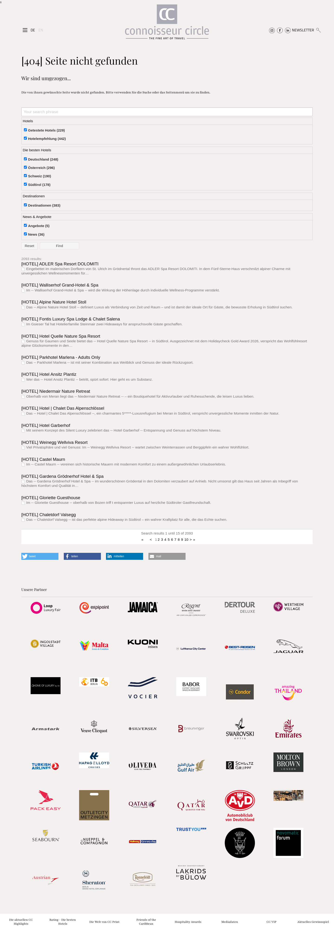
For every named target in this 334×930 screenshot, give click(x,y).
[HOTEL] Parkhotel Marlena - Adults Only (60, 357)
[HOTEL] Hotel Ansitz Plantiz (48, 374)
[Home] (167, 24)
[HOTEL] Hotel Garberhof (45, 425)
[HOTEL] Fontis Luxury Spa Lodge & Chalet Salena (70, 319)
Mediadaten (229, 921)
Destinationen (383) (44, 205)
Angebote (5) (38, 226)
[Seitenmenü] (25, 30)
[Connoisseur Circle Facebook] (279, 30)
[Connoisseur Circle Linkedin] (287, 30)
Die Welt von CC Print (104, 921)
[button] (39, 556)
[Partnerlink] (45, 607)
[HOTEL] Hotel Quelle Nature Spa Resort (60, 336)
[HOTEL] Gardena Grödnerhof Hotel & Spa (62, 476)
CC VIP (271, 921)
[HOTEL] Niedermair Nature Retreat (55, 391)
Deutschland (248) (43, 159)
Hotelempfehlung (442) (47, 139)
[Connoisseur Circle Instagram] (272, 30)
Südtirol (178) (39, 185)
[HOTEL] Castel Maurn (43, 459)
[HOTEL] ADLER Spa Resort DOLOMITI (60, 263)
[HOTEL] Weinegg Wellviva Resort (54, 442)
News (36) (36, 234)
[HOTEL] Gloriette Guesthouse (50, 497)
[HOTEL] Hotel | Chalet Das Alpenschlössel (62, 408)
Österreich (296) (41, 168)
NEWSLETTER (303, 30)
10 (186, 539)
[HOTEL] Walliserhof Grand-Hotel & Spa (59, 285)
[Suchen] (318, 30)
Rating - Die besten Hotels (62, 922)
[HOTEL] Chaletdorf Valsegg (48, 514)
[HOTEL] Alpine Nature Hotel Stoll (53, 302)
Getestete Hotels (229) (46, 130)
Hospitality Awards (188, 921)
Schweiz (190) (39, 176)
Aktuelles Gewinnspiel (313, 921)
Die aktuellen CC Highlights (21, 922)
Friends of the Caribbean (146, 922)
